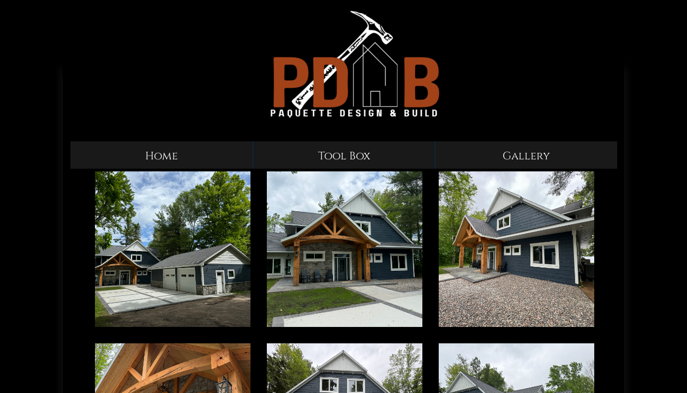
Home (161, 155)
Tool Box (344, 155)
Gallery (526, 155)
